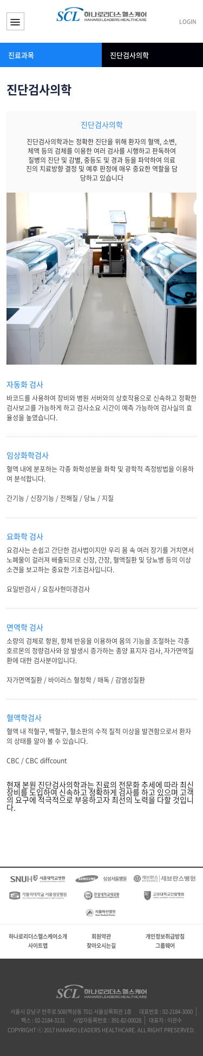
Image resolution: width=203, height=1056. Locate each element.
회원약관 (101, 936)
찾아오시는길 (101, 945)
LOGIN (188, 22)
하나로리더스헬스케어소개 (38, 936)
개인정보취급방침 (165, 936)
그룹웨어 (165, 945)
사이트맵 (38, 945)
